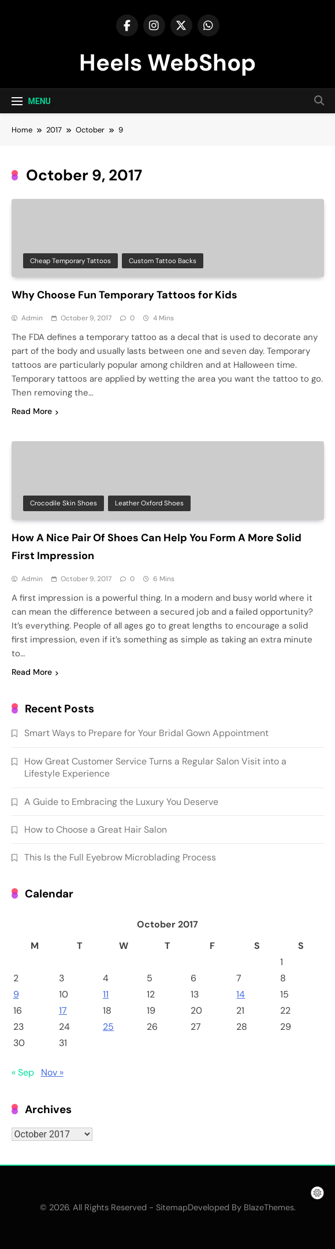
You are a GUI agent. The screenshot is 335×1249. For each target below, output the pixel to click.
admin (32, 318)
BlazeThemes (269, 1207)
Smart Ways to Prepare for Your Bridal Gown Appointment (146, 733)
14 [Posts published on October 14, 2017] (240, 994)
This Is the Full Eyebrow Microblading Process (120, 857)
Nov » (52, 1072)
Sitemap (172, 1207)
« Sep (23, 1072)
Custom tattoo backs (162, 260)
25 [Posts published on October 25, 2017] (108, 1027)
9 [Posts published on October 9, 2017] (16, 994)
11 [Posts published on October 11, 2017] (106, 994)
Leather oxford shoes (149, 503)
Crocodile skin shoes (63, 503)
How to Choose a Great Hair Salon (95, 829)
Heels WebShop (167, 62)
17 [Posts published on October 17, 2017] (63, 1010)
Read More (35, 411)
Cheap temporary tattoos (70, 260)
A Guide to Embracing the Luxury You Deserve (121, 802)
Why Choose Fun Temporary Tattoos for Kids (124, 295)
